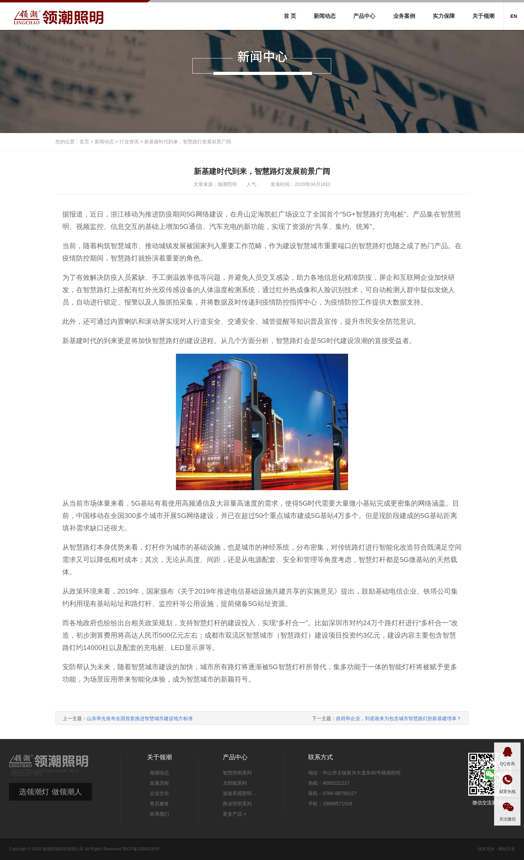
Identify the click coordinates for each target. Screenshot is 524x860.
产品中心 (364, 16)
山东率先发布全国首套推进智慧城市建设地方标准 (140, 718)
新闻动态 (325, 16)
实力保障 (444, 16)
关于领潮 (483, 16)
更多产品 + (234, 814)
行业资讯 (129, 141)
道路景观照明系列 (241, 793)
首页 (84, 141)
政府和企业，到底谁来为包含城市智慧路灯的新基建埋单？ (398, 718)
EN (514, 16)
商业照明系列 (237, 803)
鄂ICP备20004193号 (141, 849)
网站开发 (507, 849)
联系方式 (320, 757)
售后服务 (159, 803)
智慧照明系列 (237, 772)
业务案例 (404, 16)
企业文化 (159, 793)
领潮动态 (159, 772)
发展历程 (159, 783)
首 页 (290, 16)
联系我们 (159, 814)
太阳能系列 (235, 783)
